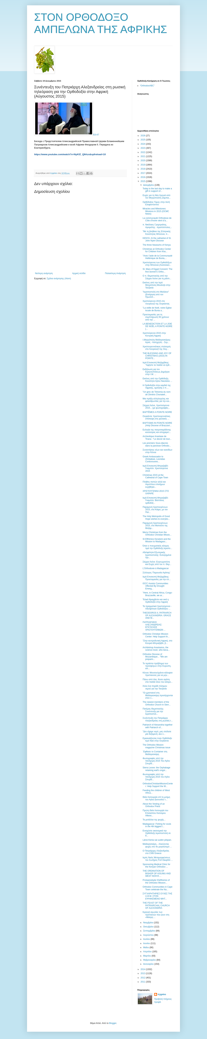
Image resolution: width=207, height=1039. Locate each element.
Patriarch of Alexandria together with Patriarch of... (157, 726)
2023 (143, 148)
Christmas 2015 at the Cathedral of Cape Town (155, 476)
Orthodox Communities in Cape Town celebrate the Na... (157, 888)
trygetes (162, 994)
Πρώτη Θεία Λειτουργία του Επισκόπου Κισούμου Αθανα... (155, 813)
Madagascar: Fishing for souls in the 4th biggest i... (157, 825)
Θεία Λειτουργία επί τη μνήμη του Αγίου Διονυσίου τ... (156, 798)
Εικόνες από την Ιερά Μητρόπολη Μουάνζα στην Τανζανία (156, 285)
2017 (143, 173)
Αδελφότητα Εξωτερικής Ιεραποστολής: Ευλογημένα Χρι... (157, 555)
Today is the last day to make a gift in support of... (157, 189)
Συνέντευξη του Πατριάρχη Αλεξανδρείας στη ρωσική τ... (158, 719)
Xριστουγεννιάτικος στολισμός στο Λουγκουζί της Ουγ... (157, 347)
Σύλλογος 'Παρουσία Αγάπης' (156, 572)
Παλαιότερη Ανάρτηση (115, 273)
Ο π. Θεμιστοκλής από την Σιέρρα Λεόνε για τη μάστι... (157, 277)
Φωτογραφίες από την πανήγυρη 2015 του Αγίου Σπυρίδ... (156, 777)
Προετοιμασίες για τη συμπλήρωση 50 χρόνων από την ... (156, 317)
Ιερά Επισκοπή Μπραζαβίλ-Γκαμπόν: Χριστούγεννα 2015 (156, 468)
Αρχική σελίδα (79, 273)
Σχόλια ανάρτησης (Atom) (59, 278)
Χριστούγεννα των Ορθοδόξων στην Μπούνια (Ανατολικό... (157, 263)
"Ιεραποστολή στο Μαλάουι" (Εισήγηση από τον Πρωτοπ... (156, 294)
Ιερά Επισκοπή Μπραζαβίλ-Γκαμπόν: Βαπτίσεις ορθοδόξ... (156, 500)
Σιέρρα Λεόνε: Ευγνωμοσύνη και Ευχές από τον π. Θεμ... (157, 563)
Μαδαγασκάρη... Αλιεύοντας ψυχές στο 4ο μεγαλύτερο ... (157, 845)
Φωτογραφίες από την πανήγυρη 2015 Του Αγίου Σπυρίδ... (156, 761)
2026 (143, 135)
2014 (143, 969)
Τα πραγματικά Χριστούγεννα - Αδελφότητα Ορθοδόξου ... (157, 607)
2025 (143, 139)
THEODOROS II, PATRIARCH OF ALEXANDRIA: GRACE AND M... (157, 615)
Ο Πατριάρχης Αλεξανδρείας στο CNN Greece (156, 852)
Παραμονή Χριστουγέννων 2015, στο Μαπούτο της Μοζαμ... (155, 525)
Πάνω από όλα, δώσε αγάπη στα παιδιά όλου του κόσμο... (157, 680)
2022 (143, 152)
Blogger (112, 1023)
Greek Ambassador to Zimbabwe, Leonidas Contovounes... (154, 459)
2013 (143, 973)
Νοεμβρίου (148, 922)
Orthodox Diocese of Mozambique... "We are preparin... (155, 657)
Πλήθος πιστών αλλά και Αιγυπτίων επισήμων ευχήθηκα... (154, 484)
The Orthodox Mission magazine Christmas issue (156, 746)
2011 (143, 982)
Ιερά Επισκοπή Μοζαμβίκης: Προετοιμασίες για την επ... (157, 577)
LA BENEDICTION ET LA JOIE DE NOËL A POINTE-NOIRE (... (157, 326)
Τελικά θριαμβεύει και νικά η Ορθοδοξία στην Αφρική (156, 600)
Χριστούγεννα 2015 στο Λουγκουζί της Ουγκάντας (156, 302)
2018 (143, 169)
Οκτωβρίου (148, 926)
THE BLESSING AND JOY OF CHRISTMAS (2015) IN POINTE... (157, 356)
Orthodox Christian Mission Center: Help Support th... (156, 635)
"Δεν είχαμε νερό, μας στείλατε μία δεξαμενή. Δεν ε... (157, 732)
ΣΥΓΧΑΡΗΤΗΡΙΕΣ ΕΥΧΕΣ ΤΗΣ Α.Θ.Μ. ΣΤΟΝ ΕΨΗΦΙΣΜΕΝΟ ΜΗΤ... (157, 896)
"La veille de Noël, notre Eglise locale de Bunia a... (157, 309)
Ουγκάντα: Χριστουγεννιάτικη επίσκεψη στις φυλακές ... (156, 417)
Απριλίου (147, 951)
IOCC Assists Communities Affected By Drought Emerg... (155, 586)
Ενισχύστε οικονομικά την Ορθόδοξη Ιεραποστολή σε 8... (157, 833)
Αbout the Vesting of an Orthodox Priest (154, 805)
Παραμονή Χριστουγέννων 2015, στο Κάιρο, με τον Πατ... (155, 509)
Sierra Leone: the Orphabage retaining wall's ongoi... (156, 768)
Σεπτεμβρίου (149, 931)
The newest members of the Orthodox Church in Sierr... (157, 703)
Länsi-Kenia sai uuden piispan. (157, 840)
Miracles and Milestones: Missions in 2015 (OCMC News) (156, 211)
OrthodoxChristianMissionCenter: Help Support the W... (158, 784)
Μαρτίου (147, 956)
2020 (143, 160)
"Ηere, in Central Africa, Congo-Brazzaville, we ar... (157, 593)
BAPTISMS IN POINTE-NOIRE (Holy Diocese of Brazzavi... (157, 424)
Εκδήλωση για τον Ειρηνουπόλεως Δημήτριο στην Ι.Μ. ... (156, 372)
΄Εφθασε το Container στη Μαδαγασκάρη (155, 752)
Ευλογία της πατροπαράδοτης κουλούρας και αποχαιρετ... (157, 431)
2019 (143, 165)
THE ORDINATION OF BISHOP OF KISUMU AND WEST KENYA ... (157, 873)
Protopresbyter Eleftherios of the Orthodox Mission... (156, 881)
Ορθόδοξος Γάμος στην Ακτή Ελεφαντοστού (156, 203)
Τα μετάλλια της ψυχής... (154, 819)
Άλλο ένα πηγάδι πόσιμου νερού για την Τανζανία (155, 687)
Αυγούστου (148, 935)
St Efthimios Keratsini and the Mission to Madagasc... (157, 540)
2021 (143, 156)
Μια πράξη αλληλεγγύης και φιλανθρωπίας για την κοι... (157, 399)
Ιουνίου (147, 943)
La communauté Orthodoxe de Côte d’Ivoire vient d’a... (157, 219)
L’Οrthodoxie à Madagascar (156, 568)
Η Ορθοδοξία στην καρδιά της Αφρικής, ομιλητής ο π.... (157, 386)
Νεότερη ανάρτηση (44, 273)
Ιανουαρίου (148, 964)
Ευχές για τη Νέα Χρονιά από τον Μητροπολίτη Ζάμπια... (157, 196)
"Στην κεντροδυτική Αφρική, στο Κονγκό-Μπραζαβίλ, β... (157, 641)
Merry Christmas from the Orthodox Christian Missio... (157, 533)
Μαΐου (146, 947)
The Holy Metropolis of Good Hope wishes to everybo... (156, 517)
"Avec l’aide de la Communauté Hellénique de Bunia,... (157, 257)
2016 (143, 177)
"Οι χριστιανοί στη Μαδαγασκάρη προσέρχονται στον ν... (158, 695)
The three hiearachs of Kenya (157, 245)
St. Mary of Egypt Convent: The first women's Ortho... (157, 270)
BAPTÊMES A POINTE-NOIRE (157, 412)
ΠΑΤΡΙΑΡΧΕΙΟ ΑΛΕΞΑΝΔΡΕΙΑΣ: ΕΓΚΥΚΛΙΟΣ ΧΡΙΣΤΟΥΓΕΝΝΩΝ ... (154, 626)
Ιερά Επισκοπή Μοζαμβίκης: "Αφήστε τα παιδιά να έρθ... (157, 363)
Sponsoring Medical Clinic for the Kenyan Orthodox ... (156, 865)
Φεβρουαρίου (149, 960)
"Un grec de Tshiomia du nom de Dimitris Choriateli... (157, 393)
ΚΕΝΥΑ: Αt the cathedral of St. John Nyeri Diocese (157, 239)
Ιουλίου (147, 939)
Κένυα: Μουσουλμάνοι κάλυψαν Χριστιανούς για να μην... (157, 673)
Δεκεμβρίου (149, 185)
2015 (143, 181)
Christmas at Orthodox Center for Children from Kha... (157, 250)
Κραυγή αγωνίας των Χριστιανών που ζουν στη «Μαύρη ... (156, 915)
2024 (143, 144)
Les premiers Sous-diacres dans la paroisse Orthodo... (157, 444)
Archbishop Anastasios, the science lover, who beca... (156, 648)
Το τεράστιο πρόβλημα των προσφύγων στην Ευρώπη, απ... (157, 666)
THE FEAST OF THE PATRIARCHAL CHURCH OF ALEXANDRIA (156, 905)
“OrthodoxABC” (147, 85)
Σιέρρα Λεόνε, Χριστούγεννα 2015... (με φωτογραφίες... (156, 406)
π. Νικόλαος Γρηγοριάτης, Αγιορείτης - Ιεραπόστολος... (157, 225)
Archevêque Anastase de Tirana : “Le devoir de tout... (157, 437)
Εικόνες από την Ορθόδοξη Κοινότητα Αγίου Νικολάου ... (157, 379)
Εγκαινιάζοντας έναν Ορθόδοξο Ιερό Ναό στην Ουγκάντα (157, 739)
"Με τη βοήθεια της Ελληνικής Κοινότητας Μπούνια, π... (157, 232)
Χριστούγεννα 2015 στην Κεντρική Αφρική (154, 334)
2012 (143, 977)
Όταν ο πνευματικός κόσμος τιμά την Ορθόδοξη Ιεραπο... (157, 547)
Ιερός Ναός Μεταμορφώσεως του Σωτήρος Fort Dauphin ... (158, 858)
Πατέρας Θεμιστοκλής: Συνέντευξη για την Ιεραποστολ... (153, 711)
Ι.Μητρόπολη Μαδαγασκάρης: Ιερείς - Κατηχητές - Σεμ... (157, 341)
